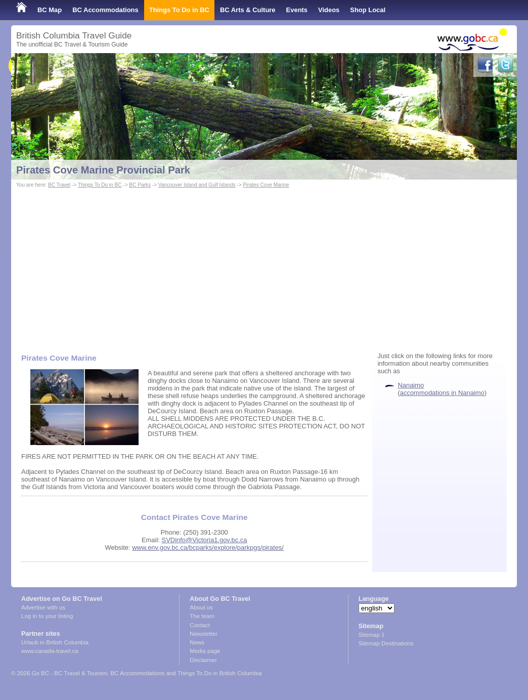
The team (202, 616)
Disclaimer (203, 660)
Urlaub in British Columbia (55, 642)
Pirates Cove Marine (266, 185)
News (197, 642)
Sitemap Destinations (386, 643)
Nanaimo (411, 385)
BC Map (49, 10)
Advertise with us (43, 607)
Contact (200, 625)
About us (201, 607)
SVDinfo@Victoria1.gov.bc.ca (204, 540)
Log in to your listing (47, 616)
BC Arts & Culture (248, 10)
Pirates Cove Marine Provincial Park (103, 170)
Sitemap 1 (372, 635)
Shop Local (367, 10)
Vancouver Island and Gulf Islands (197, 185)
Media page (205, 651)
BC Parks (140, 185)
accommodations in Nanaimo (442, 393)
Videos (328, 10)
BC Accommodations (105, 10)
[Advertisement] (264, 266)
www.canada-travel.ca (49, 651)
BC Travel (59, 185)
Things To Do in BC (179, 10)
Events (296, 10)
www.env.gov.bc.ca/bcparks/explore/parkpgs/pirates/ (208, 547)
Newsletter (203, 634)
